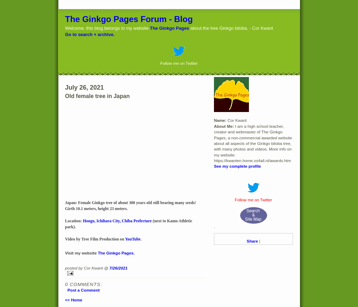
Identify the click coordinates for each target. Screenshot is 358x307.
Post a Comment (83, 290)
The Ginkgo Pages (169, 28)
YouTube (133, 239)
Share (252, 241)
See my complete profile (237, 166)
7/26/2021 (118, 268)
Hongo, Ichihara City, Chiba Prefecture (117, 221)
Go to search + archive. (90, 34)
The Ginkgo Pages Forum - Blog (129, 19)
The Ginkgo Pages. (116, 253)
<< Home (73, 300)
